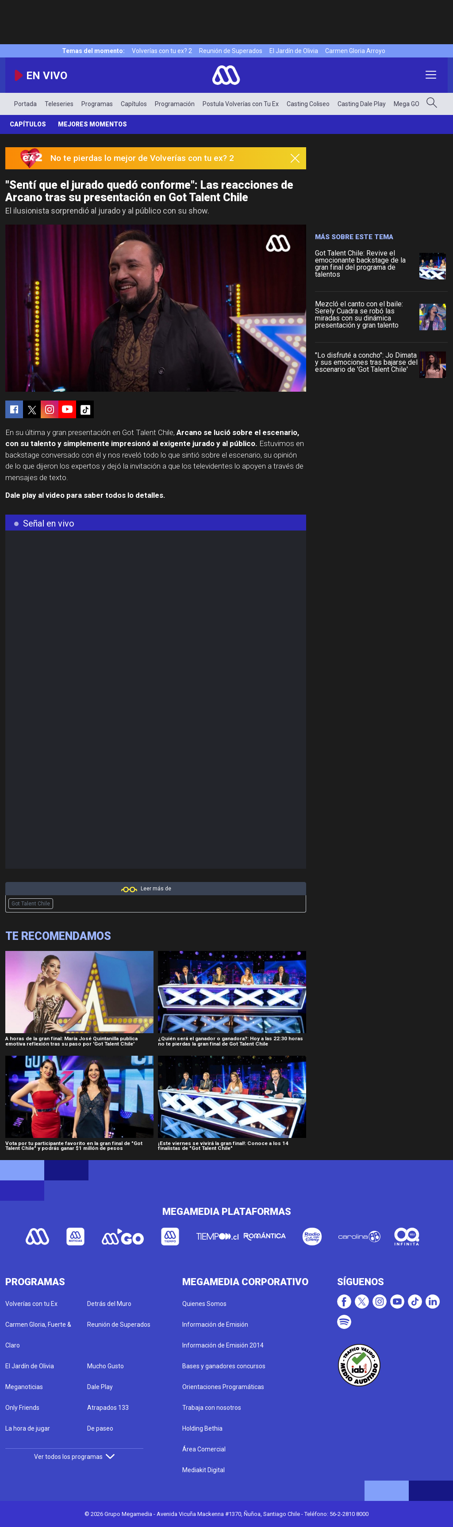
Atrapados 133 (108, 1407)
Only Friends (22, 1407)
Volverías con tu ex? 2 (162, 50)
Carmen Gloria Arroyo (355, 50)
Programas (97, 103)
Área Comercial (204, 1449)
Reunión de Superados (230, 50)
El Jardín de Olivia (293, 50)
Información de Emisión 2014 (223, 1345)
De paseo (100, 1428)
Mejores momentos (92, 124)
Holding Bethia (202, 1428)
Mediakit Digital (203, 1470)
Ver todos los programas (74, 1456)
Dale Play (100, 1386)
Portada (25, 103)
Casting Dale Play (362, 103)
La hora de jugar (27, 1428)
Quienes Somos (204, 1303)
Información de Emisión (215, 1324)
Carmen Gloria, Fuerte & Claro (38, 1335)
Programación (175, 103)
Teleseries (59, 103)
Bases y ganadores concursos (223, 1366)
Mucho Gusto (105, 1366)
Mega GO (406, 103)
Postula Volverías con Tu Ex (241, 103)
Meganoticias (24, 1386)
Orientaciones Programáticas (223, 1386)
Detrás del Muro (109, 1303)
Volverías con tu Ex (31, 1303)
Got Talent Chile (31, 904)
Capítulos (134, 103)
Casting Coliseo (308, 103)
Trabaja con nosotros (211, 1407)
